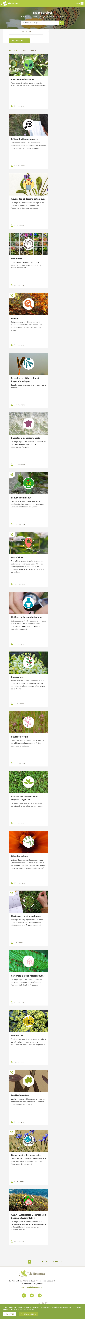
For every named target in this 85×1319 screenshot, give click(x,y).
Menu (80, 3)
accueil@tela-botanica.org (32, 1287)
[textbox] (40, 23)
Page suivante (53, 1262)
